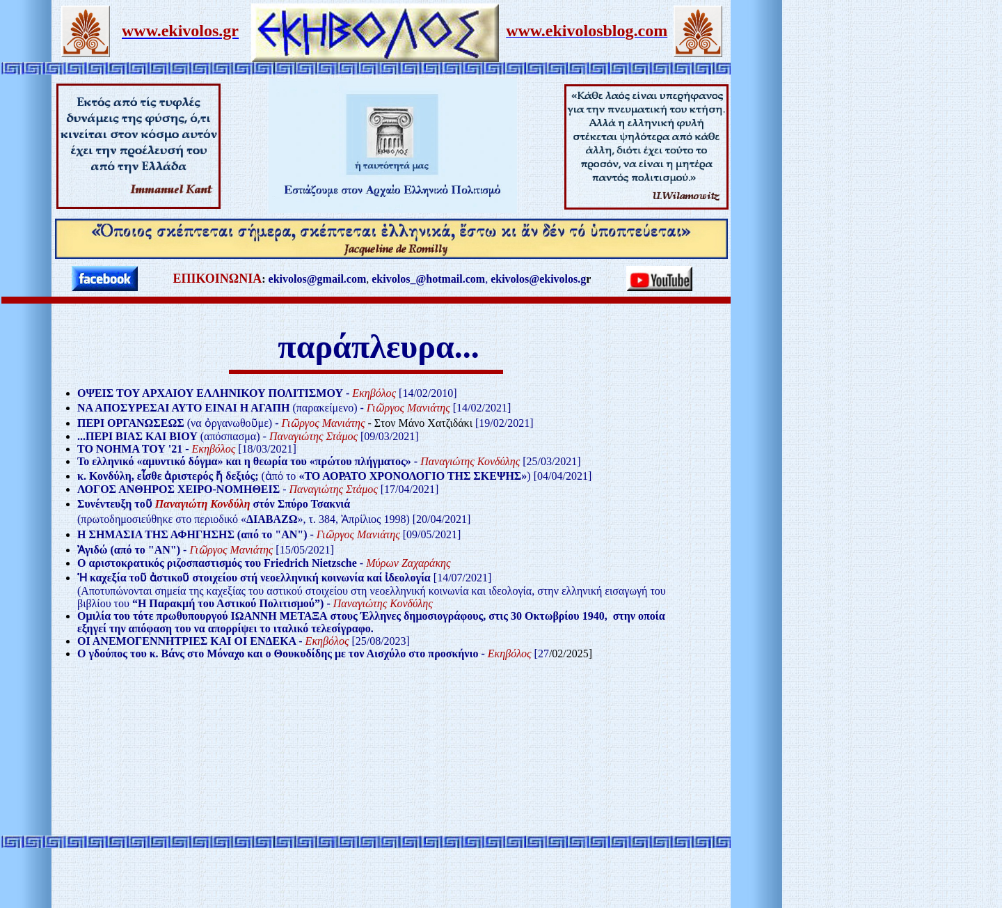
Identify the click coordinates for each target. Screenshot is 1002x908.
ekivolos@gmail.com (318, 279)
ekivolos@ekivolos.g (538, 279)
